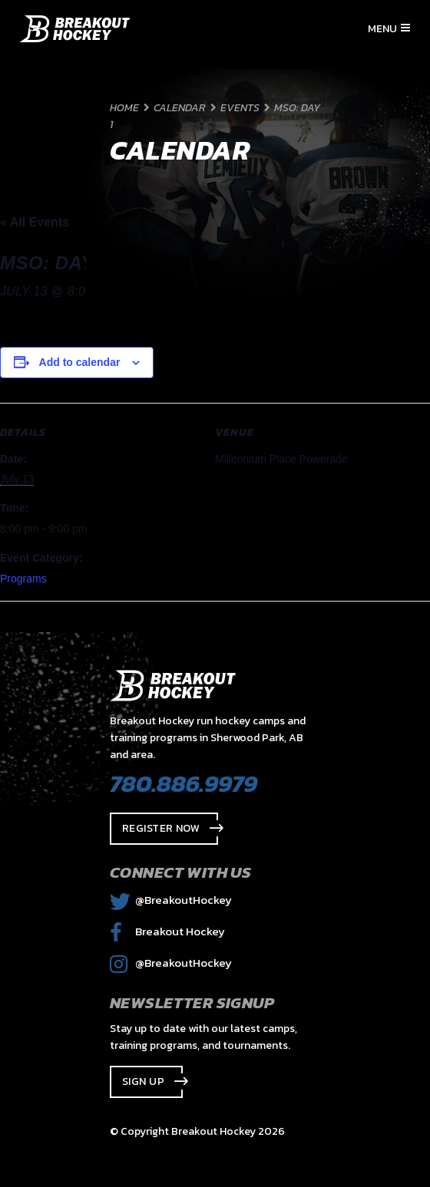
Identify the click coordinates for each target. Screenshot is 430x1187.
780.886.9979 (183, 783)
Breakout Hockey (167, 931)
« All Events (34, 222)
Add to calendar (80, 362)
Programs (23, 578)
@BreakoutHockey (171, 899)
